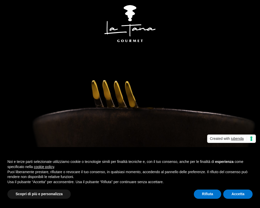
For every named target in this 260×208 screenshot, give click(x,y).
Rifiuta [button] (207, 194)
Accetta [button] (237, 194)
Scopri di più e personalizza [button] (39, 194)
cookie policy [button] (44, 167)
